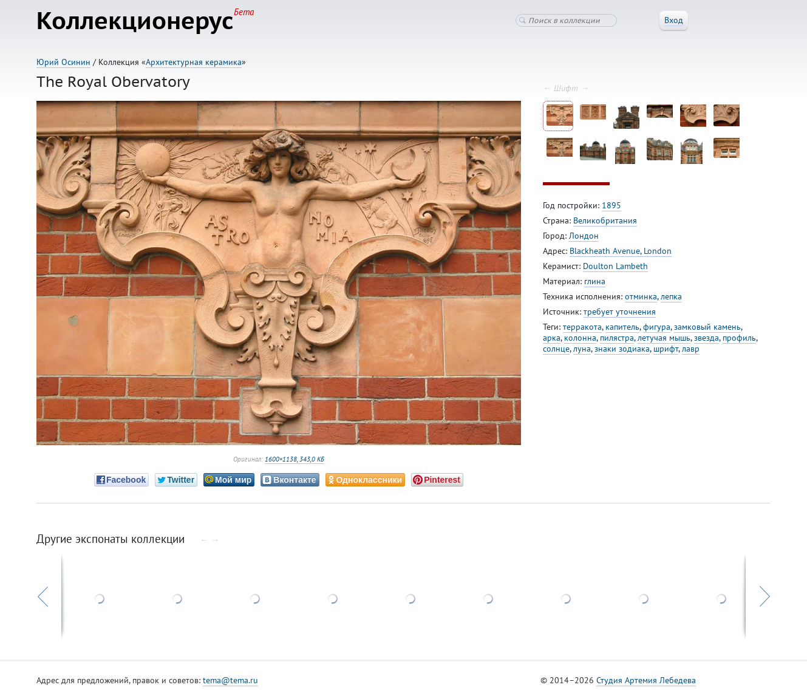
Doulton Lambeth (615, 266)
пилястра (617, 337)
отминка (641, 296)
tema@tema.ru (230, 680)
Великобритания (605, 220)
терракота (582, 326)
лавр (691, 348)
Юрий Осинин (63, 61)
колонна (580, 337)
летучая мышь (664, 337)
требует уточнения (620, 311)
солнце (556, 348)
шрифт (665, 348)
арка (551, 337)
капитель (622, 326)
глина (594, 281)
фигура (656, 326)
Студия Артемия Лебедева (646, 680)
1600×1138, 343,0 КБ (294, 459)
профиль (739, 337)
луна (582, 348)
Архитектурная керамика (194, 61)
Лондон (584, 235)
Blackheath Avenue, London (621, 250)
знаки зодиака (622, 348)
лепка (671, 296)
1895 (611, 205)
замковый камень (707, 326)
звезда (706, 337)
